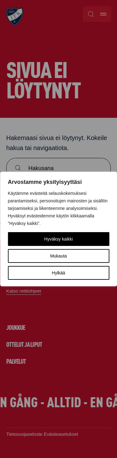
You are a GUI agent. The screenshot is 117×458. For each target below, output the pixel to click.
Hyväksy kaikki (58, 239)
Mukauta (58, 255)
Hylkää (58, 272)
